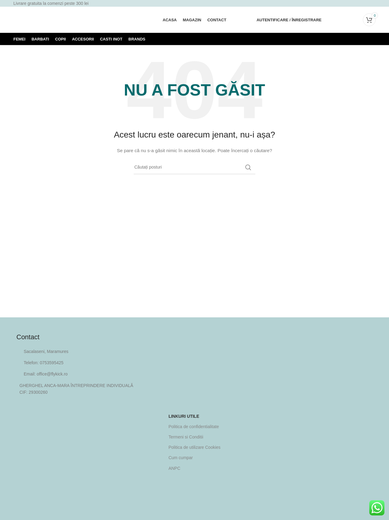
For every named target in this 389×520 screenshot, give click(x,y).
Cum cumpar (180, 457)
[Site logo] (59, 19)
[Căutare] (333, 20)
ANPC (174, 468)
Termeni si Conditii (185, 436)
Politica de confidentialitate (193, 426)
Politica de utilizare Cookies (194, 447)
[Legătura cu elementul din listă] (194, 362)
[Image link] (194, 484)
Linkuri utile (183, 416)
